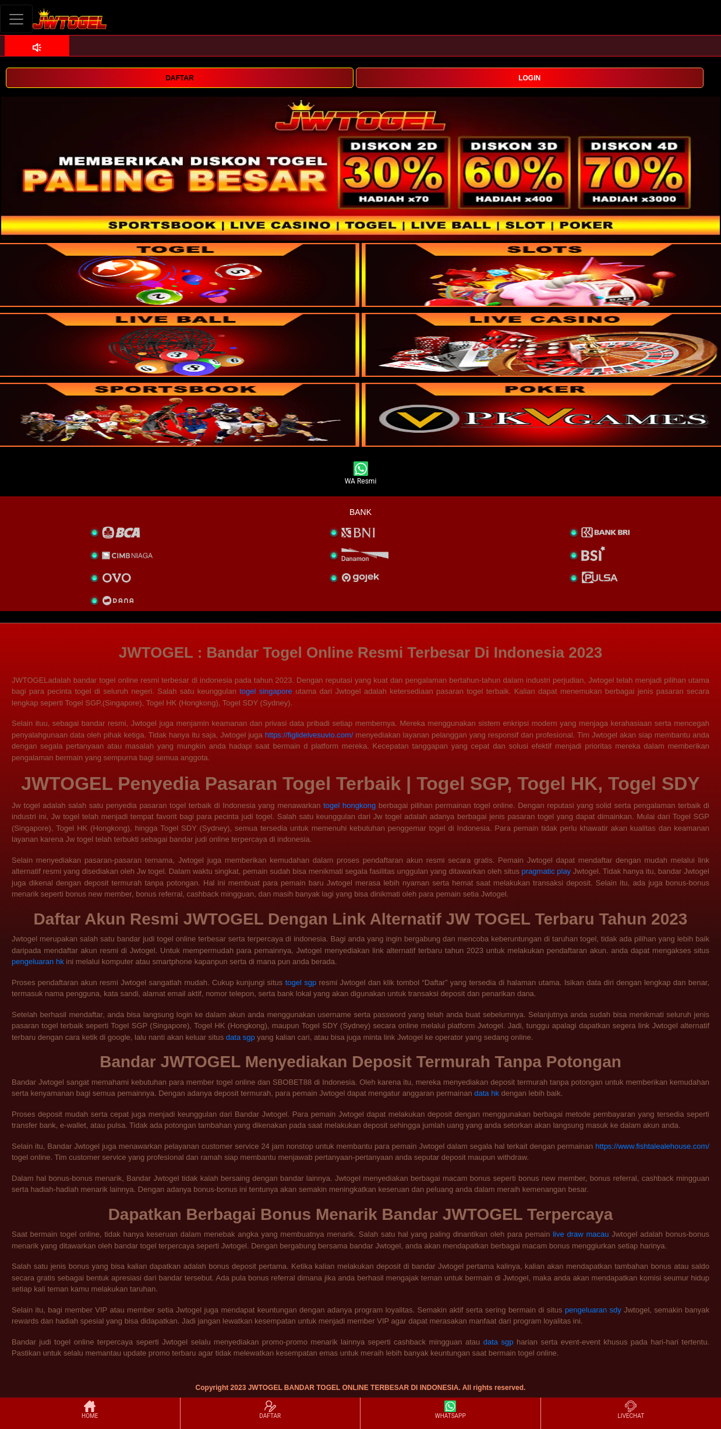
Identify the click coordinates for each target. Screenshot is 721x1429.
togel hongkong (349, 805)
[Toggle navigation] (16, 19)
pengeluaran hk (38, 961)
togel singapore (265, 691)
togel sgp (300, 982)
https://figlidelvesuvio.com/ (309, 735)
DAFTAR (179, 78)
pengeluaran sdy (593, 1309)
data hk (486, 1093)
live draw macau (581, 1234)
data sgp (240, 1037)
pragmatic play (546, 871)
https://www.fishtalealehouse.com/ (652, 1146)
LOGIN (529, 78)
